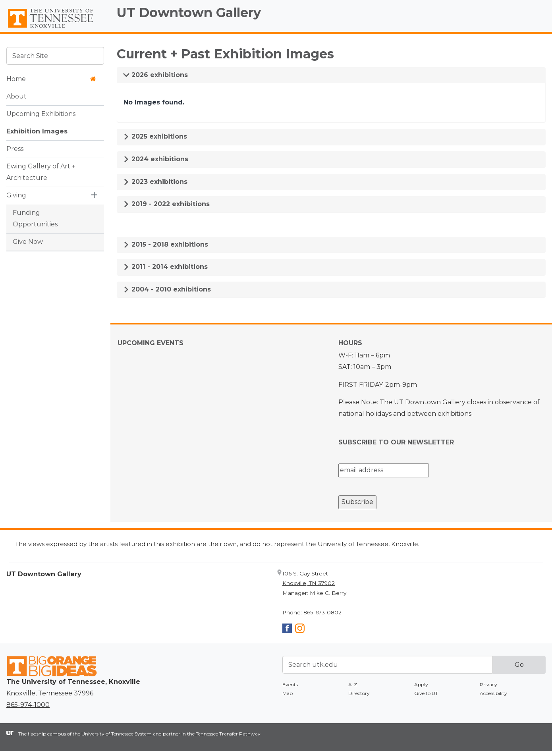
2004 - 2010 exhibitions (167, 289)
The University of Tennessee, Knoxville (55, 28)
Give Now (28, 241)
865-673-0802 (322, 612)
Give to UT (426, 693)
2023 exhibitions (155, 181)
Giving (16, 195)
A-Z (352, 684)
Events (290, 684)
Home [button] (51, 79)
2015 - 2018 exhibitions (165, 244)
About (16, 96)
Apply (421, 684)
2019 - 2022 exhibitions (166, 204)
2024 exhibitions (155, 159)
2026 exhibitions (155, 75)
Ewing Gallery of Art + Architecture (40, 171)
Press (14, 149)
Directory (359, 693)
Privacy (488, 684)
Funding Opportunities (35, 218)
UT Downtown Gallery (189, 12)
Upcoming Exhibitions (40, 114)
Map (287, 693)
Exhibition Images (37, 131)
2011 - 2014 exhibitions (165, 266)
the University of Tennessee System (112, 734)
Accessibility (493, 693)
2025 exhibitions (155, 136)
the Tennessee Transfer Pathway (224, 734)
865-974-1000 (28, 705)
